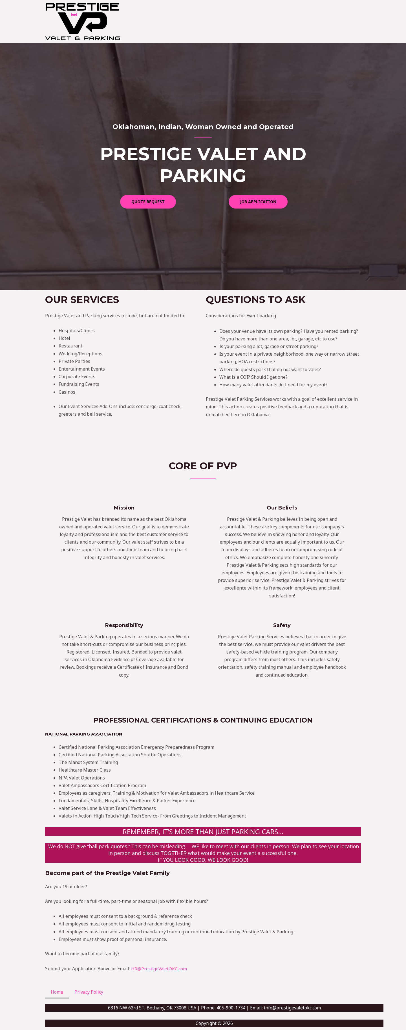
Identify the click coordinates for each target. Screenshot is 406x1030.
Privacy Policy (88, 992)
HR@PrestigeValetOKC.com (159, 968)
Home (57, 992)
